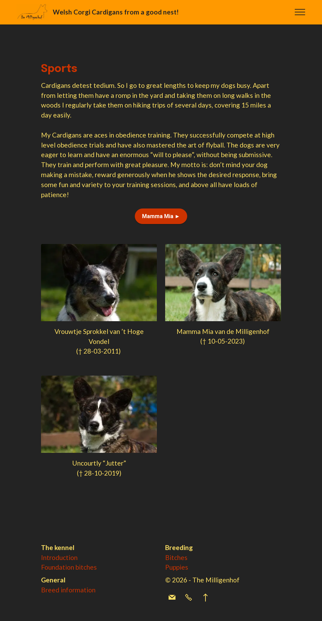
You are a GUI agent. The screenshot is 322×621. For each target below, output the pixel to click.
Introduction (59, 557)
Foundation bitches (69, 567)
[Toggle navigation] (300, 12)
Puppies (176, 567)
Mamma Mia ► (161, 216)
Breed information (68, 590)
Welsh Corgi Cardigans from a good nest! (116, 12)
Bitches (176, 557)
